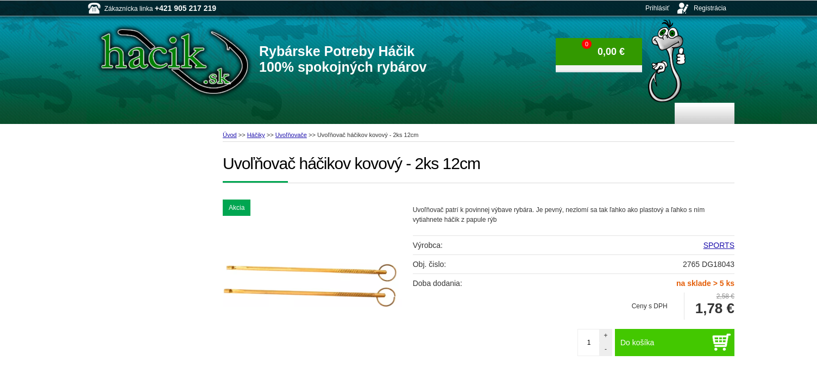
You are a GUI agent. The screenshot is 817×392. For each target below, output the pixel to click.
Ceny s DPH (650, 306)
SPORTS (718, 245)
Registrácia (710, 8)
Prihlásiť (657, 8)
